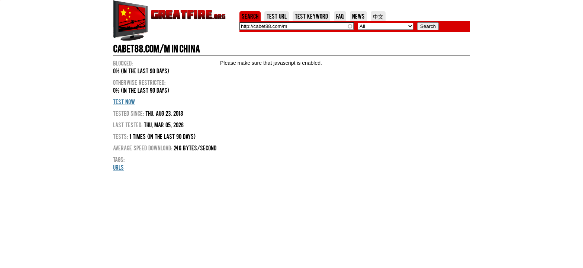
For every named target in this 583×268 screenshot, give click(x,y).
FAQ (340, 16)
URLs (118, 167)
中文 (378, 16)
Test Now (124, 101)
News (358, 16)
